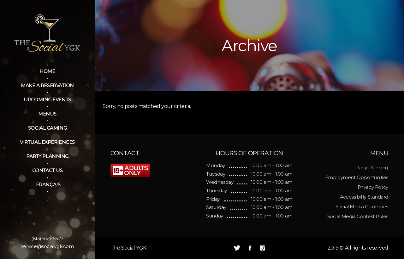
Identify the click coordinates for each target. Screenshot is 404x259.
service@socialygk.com (47, 246)
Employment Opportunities (356, 177)
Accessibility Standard (364, 197)
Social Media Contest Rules (357, 216)
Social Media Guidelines (362, 207)
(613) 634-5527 (47, 238)
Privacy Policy (373, 187)
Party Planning (371, 168)
